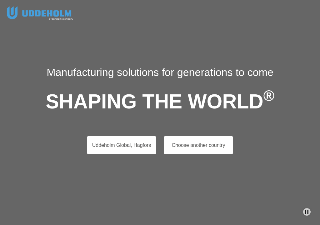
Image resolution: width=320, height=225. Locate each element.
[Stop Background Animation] (307, 212)
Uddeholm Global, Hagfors (121, 145)
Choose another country (198, 145)
